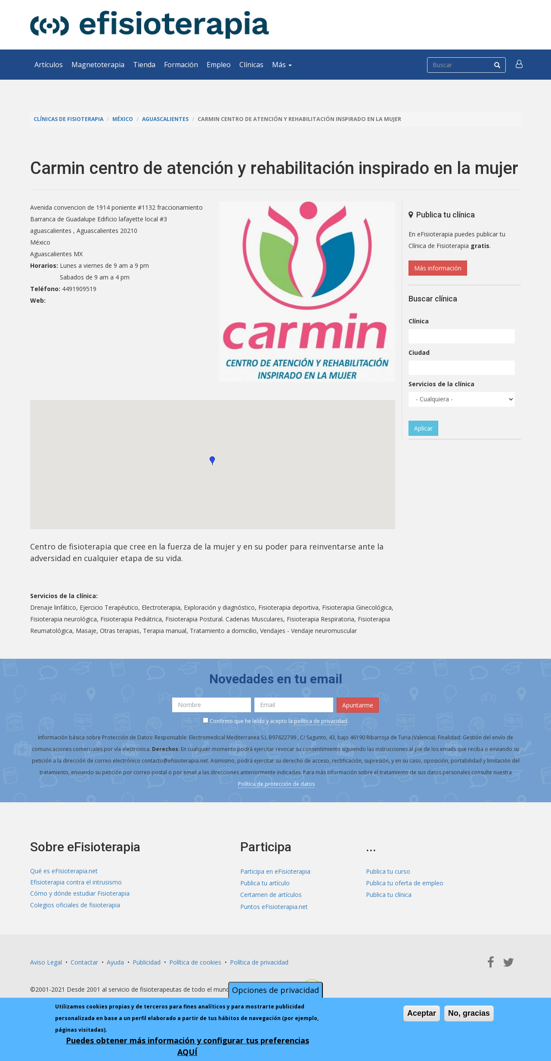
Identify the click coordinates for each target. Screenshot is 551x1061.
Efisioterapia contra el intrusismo (76, 882)
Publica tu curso (388, 871)
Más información (437, 268)
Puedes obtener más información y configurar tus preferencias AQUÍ (187, 1046)
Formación (181, 64)
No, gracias (469, 1013)
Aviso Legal (46, 961)
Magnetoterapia (97, 64)
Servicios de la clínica (441, 384)
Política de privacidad (259, 961)
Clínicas (251, 64)
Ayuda (115, 961)
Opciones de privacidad (275, 990)
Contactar (84, 961)
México (125, 119)
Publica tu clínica (389, 894)
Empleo (219, 64)
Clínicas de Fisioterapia (69, 119)
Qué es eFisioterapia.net (64, 871)
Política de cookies (195, 961)
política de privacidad (320, 720)
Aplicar (423, 428)
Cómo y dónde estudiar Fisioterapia (80, 894)
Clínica (419, 321)
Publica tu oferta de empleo (404, 882)
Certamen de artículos (271, 894)
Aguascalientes (168, 119)
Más (282, 64)
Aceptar (421, 1013)
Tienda (144, 64)
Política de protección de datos (276, 783)
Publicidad (147, 961)
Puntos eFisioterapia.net (274, 906)
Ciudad (419, 352)
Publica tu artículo (265, 882)
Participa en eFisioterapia (275, 871)
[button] (519, 65)
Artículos (48, 64)
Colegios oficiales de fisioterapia (75, 906)
